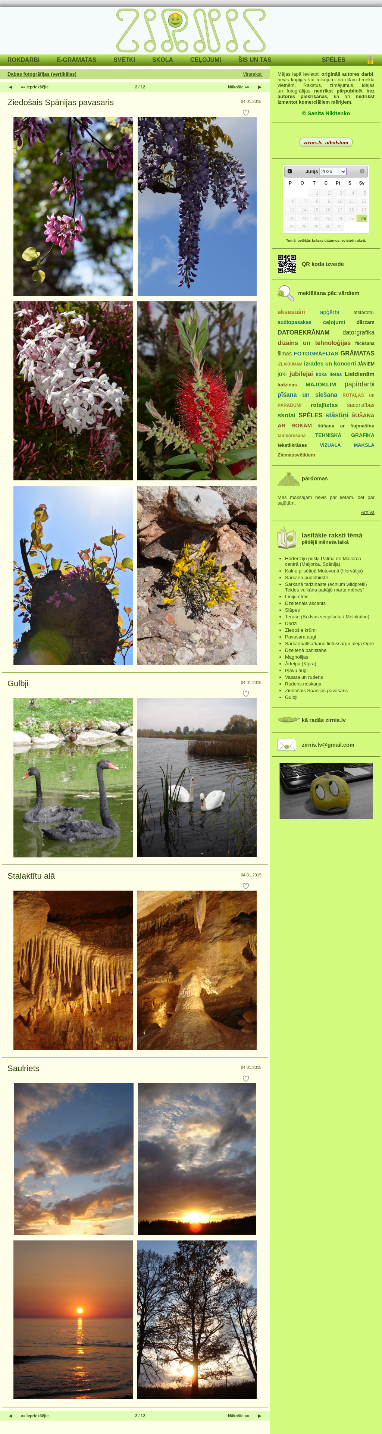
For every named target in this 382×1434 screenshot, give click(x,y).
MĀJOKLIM (321, 384)
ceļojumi (334, 322)
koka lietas (329, 374)
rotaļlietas (324, 405)
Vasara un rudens (304, 677)
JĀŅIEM (366, 364)
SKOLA (162, 60)
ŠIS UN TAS (255, 60)
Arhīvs (368, 512)
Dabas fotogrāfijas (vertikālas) (41, 74)
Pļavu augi (296, 670)
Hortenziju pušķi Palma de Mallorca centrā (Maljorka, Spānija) (323, 561)
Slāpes (292, 610)
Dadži (291, 623)
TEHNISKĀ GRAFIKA (345, 435)
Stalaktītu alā (31, 876)
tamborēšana (292, 435)
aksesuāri (292, 311)
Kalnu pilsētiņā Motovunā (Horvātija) (324, 571)
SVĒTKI (124, 60)
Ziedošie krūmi (301, 630)
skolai (286, 415)
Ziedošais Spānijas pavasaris (60, 102)
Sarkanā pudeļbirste (306, 577)
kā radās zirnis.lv (324, 720)
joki (282, 373)
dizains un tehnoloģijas (314, 342)
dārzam (366, 322)
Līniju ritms (297, 596)
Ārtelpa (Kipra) (300, 663)
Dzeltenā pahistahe (305, 650)
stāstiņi (336, 415)
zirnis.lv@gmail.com (328, 745)
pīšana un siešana (307, 394)
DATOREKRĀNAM (303, 332)
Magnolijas (296, 657)
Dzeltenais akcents (305, 603)
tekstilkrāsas (292, 445)
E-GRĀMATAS (76, 60)
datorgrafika (358, 332)
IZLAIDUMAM (290, 364)
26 (363, 218)
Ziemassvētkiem (296, 455)
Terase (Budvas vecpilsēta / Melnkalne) (327, 616)
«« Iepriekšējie (34, 87)
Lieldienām (360, 374)
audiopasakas (294, 322)
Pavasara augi (300, 637)
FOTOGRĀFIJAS (316, 353)
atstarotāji (364, 312)
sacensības (361, 405)
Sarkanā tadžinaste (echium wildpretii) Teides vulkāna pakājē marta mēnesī (326, 587)
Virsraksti (253, 74)
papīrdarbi (360, 384)
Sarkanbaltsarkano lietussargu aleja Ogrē (329, 643)
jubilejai (301, 373)
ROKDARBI (23, 60)
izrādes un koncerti (330, 363)
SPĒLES (333, 60)
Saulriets (23, 1068)
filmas (285, 354)
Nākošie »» (238, 87)
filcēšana (365, 343)
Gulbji (17, 683)
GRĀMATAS (358, 353)
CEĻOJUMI (205, 60)
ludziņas (287, 384)
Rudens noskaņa (303, 684)
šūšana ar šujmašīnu (345, 426)
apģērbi (329, 312)
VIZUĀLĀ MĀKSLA (347, 445)
